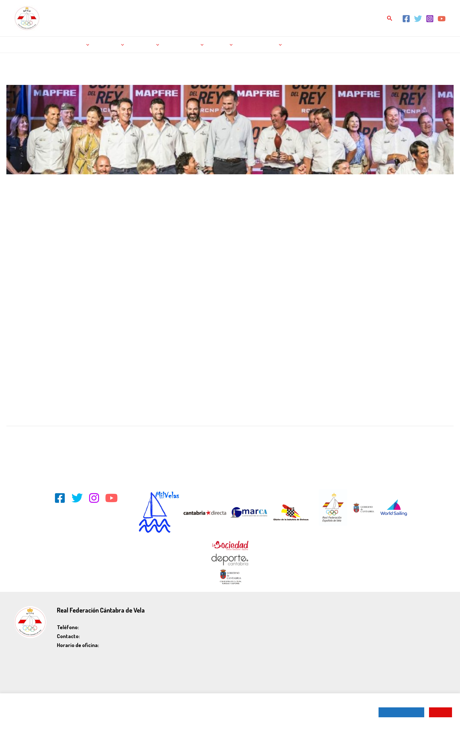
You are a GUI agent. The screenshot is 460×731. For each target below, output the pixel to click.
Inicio (24, 44)
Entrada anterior (27, 441)
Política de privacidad (424, 619)
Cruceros (54, 205)
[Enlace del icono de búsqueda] (390, 18)
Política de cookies (427, 628)
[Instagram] (430, 19)
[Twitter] (418, 19)
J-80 (86, 205)
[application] (85, 44)
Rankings (110, 44)
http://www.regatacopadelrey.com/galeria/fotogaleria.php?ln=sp (73, 357)
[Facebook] (406, 19)
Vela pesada (128, 205)
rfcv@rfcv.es (93, 636)
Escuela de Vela (260, 44)
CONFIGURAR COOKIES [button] (401, 712)
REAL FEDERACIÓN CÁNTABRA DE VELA (118, 15)
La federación (184, 44)
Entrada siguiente (431, 441)
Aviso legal (435, 610)
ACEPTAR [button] (440, 712)
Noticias (47, 44)
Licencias (145, 44)
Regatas (77, 44)
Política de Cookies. (107, 718)
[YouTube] (442, 19)
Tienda (221, 44)
